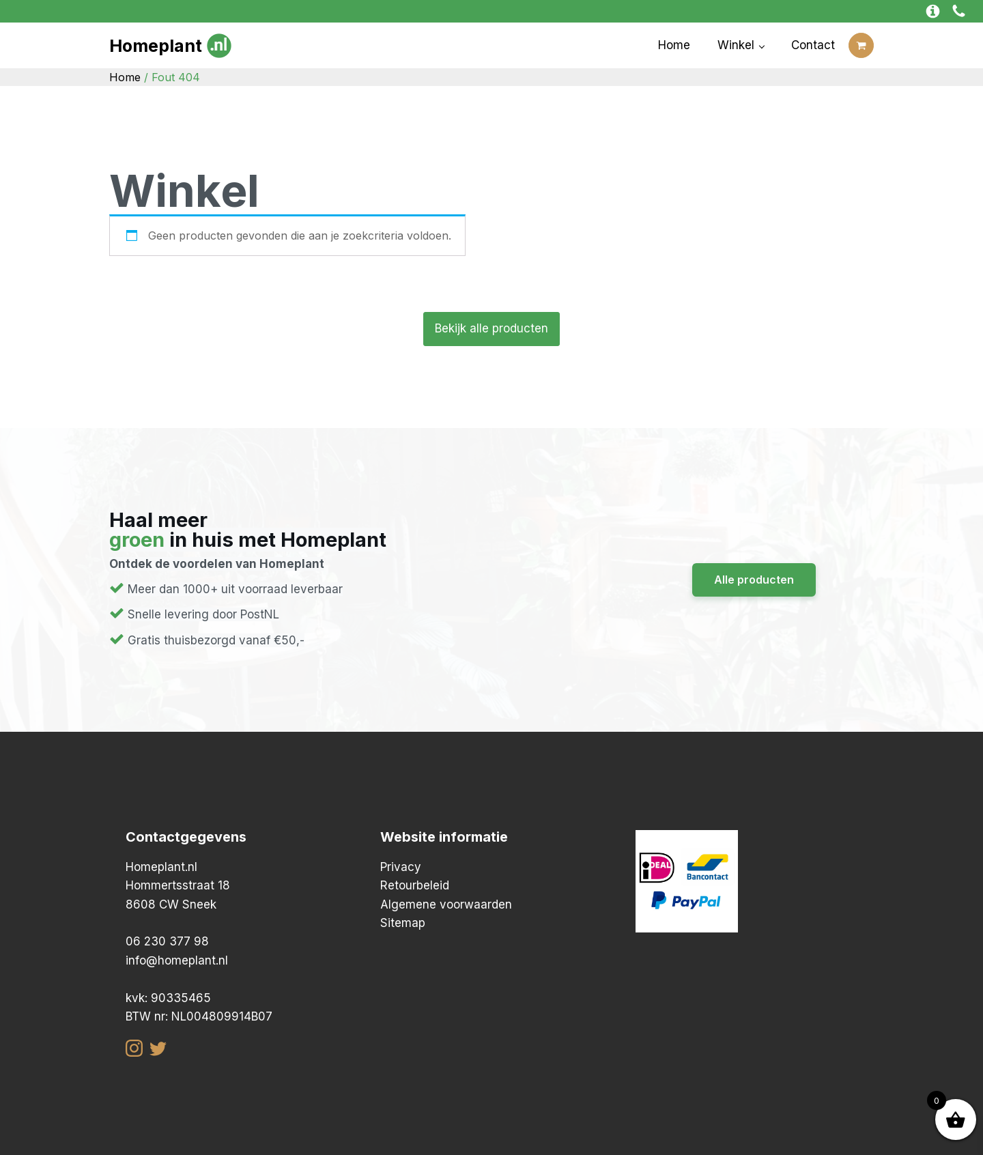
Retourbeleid (414, 885)
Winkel (735, 45)
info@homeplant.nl (177, 960)
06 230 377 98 (167, 941)
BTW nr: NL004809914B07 (199, 1016)
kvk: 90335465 (168, 998)
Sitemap (402, 923)
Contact (813, 45)
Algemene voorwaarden (446, 904)
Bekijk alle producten (491, 328)
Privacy (400, 867)
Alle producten (754, 579)
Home (674, 45)
